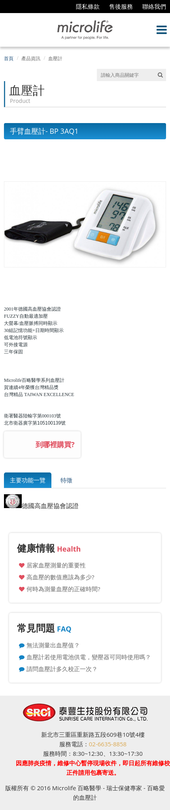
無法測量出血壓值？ (53, 645)
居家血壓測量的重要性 (56, 565)
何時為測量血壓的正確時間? (63, 589)
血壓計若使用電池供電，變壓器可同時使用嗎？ (88, 657)
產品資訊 (30, 58)
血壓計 (55, 58)
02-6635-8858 (108, 744)
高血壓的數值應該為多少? (60, 577)
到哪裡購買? (55, 444)
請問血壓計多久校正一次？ (62, 669)
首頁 (8, 58)
